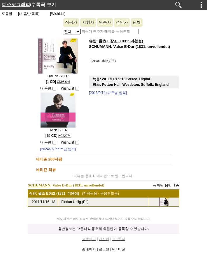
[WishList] (57, 14)
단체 (137, 22)
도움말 (7, 14)
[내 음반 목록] (28, 14)
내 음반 (45, 88)
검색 (178, 5)
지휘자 (88, 22)
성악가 (122, 22)
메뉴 (201, 4)
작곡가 (71, 22)
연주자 (105, 22)
